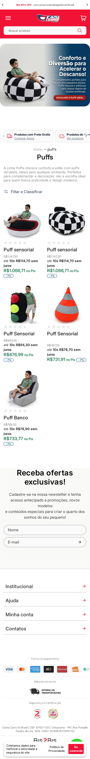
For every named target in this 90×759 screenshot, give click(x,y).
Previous (3, 5)
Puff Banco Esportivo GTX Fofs (20, 417)
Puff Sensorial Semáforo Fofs (20, 333)
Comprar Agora (24, 138)
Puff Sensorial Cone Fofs (62, 333)
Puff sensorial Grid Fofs (62, 249)
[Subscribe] (80, 542)
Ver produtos (75, 138)
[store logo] (48, 18)
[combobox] (45, 30)
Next (87, 5)
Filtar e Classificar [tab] (26, 191)
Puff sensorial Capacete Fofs (20, 249)
